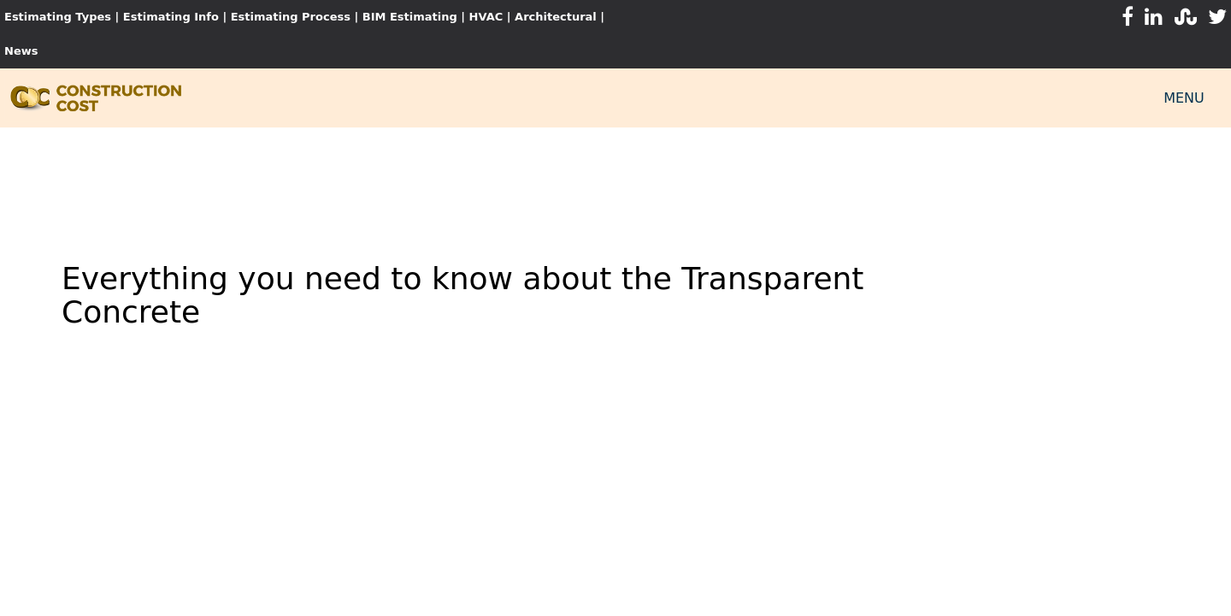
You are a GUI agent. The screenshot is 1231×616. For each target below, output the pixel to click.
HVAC (486, 16)
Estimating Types (57, 16)
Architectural (556, 16)
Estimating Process (293, 16)
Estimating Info (171, 16)
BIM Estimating (409, 16)
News (21, 50)
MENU (1183, 98)
